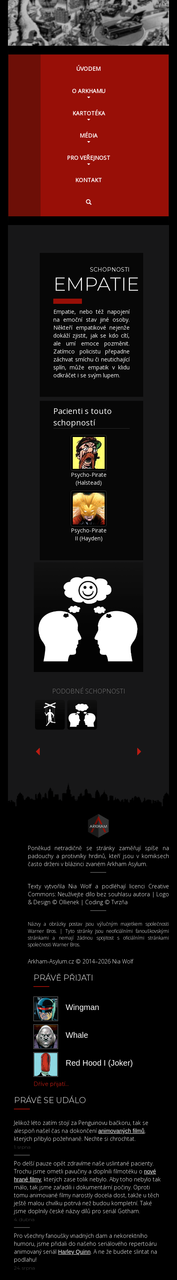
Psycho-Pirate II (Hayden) (89, 534)
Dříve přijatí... (51, 1084)
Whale (77, 1035)
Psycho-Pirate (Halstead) (89, 478)
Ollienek (69, 902)
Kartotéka (88, 114)
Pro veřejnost (88, 159)
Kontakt (88, 180)
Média (88, 137)
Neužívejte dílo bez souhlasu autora (104, 894)
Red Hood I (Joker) (99, 1063)
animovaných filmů (121, 1131)
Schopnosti (110, 269)
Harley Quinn (74, 1252)
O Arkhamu (88, 92)
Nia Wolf (79, 886)
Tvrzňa (119, 902)
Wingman (82, 1007)
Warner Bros (42, 931)
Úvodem (88, 68)
